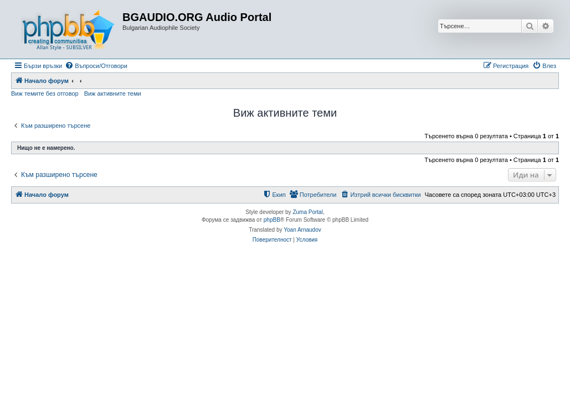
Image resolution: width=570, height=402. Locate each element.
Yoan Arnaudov (302, 230)
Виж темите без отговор (45, 93)
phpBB (272, 220)
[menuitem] (96, 65)
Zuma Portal (307, 212)
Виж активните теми (112, 93)
